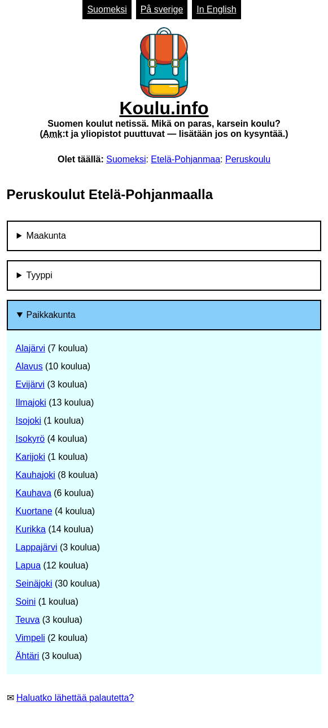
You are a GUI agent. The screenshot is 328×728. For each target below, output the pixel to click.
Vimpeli (30, 638)
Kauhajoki (35, 475)
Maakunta (46, 235)
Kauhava (33, 493)
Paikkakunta (51, 315)
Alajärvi (30, 348)
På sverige (162, 9)
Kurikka (31, 529)
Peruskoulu (247, 159)
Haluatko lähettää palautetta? (75, 698)
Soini (26, 601)
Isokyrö (30, 438)
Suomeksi (106, 9)
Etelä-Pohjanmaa (185, 159)
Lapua (28, 565)
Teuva (28, 619)
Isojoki (28, 420)
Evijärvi (30, 384)
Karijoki (30, 457)
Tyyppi (40, 275)
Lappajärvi (37, 547)
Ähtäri (28, 656)
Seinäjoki (34, 583)
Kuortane (34, 511)
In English (216, 9)
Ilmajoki (31, 402)
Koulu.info (164, 83)
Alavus (29, 366)
